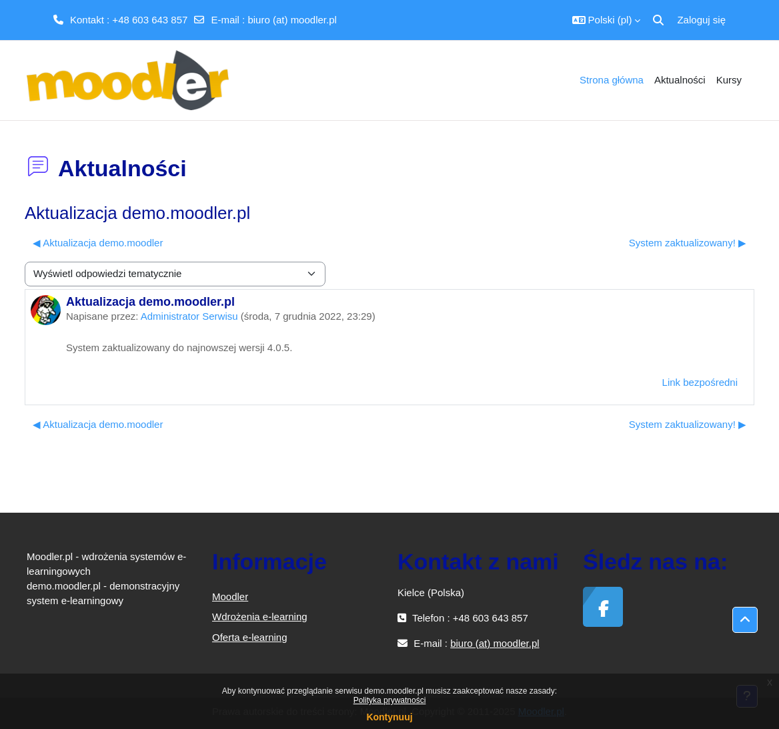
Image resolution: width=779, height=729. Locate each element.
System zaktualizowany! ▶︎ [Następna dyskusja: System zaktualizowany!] (687, 242)
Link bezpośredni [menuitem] (700, 382)
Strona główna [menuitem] (612, 79)
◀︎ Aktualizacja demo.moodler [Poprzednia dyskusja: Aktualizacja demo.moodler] (98, 242)
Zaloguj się (701, 19)
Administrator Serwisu (189, 316)
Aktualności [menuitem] (680, 79)
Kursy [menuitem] (729, 79)
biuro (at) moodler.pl (291, 19)
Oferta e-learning (249, 637)
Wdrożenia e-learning (259, 616)
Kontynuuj (389, 717)
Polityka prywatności (389, 700)
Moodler (230, 596)
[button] (606, 20)
